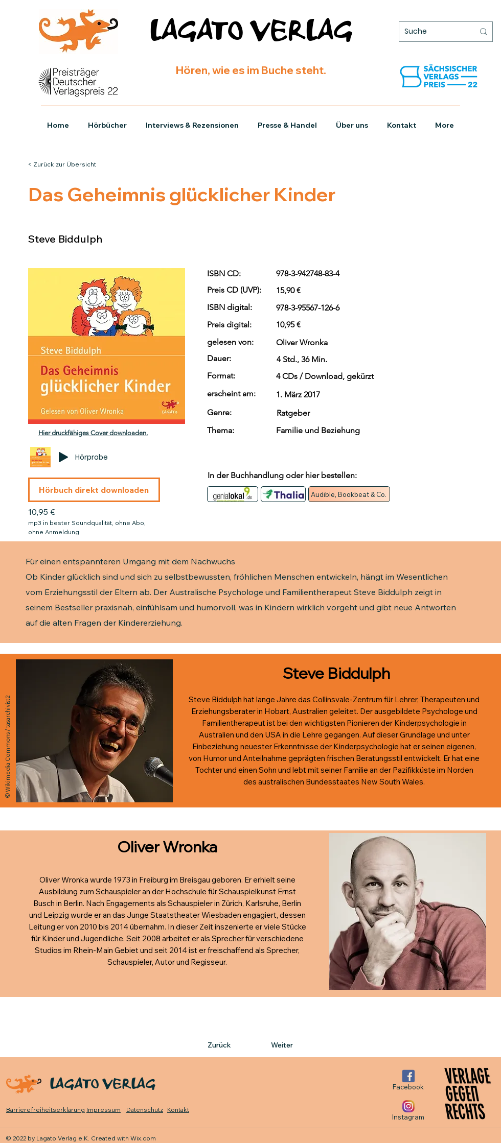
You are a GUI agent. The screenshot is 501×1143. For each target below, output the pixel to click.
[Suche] (431, 31)
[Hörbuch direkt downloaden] (94, 490)
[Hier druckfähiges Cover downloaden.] (94, 433)
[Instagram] (408, 1110)
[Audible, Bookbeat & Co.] (349, 494)
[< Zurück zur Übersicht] (68, 164)
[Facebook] (408, 1079)
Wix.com (143, 1138)
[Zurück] (241, 1045)
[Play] (63, 457)
